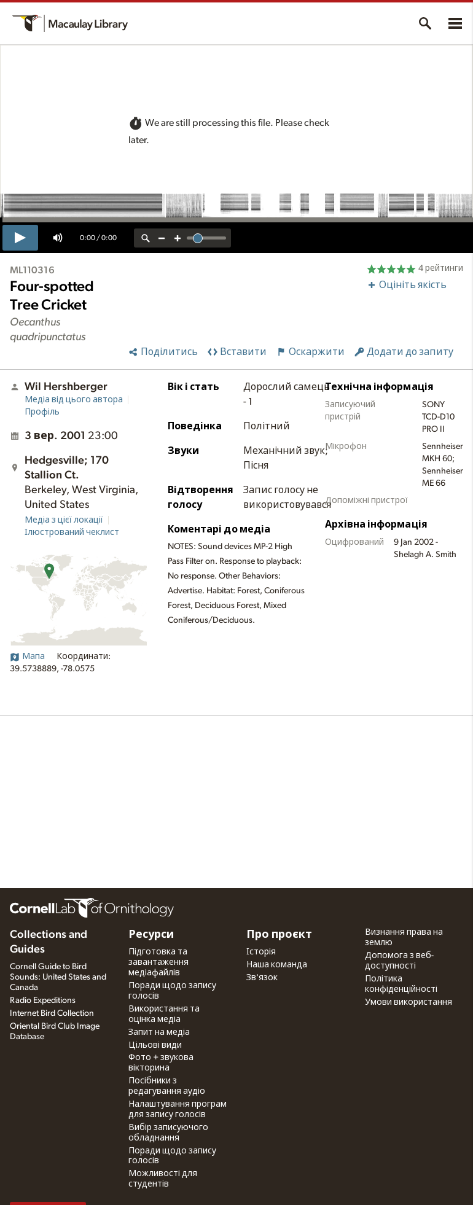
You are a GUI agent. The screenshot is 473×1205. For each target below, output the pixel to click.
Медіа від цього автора (74, 400)
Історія (261, 952)
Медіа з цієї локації (64, 520)
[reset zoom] (145, 238)
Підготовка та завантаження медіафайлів (158, 962)
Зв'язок (262, 977)
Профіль (42, 412)
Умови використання (408, 1002)
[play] (20, 238)
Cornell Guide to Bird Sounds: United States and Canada (58, 977)
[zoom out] (161, 238)
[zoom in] (177, 238)
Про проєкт (279, 934)
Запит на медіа (159, 1032)
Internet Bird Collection (52, 1013)
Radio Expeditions (43, 1000)
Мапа (27, 656)
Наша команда (276, 965)
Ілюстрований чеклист (72, 532)
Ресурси (151, 934)
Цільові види (155, 1045)
